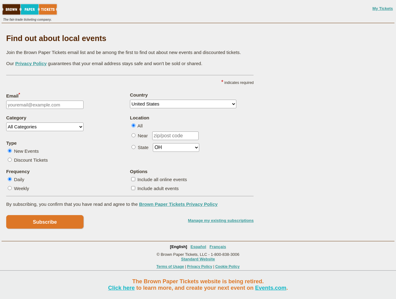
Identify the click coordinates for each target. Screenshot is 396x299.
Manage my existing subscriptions (221, 220)
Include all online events (162, 179)
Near (143, 135)
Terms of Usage (170, 266)
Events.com (270, 288)
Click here (121, 288)
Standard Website (198, 259)
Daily (19, 179)
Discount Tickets (31, 160)
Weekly (21, 188)
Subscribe (45, 222)
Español (198, 246)
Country (139, 95)
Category (16, 117)
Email (13, 95)
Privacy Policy (31, 63)
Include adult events (158, 188)
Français (217, 246)
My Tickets (382, 8)
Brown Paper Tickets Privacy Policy (178, 204)
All (140, 125)
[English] (178, 246)
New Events (26, 151)
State (143, 147)
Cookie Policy (227, 266)
